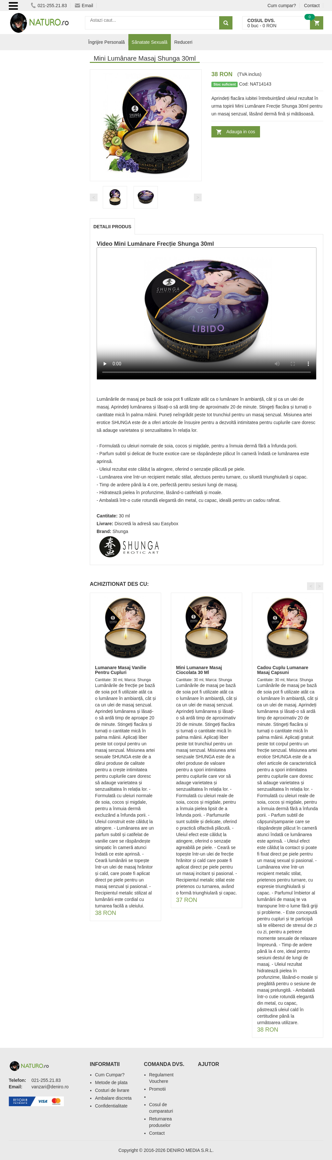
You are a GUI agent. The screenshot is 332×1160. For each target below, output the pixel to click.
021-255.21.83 (49, 5)
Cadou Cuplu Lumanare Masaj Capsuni (282, 670)
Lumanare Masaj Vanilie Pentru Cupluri (120, 670)
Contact (312, 5)
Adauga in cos (240, 131)
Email (84, 5)
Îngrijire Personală (106, 42)
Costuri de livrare (112, 1090)
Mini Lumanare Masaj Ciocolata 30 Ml (199, 670)
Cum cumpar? (281, 5)
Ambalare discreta (113, 1098)
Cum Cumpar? (109, 1074)
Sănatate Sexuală (150, 42)
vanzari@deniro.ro (50, 1086)
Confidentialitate (111, 1105)
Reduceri (183, 42)
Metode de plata (111, 1082)
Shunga (120, 531)
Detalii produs (112, 226)
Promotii (157, 1089)
